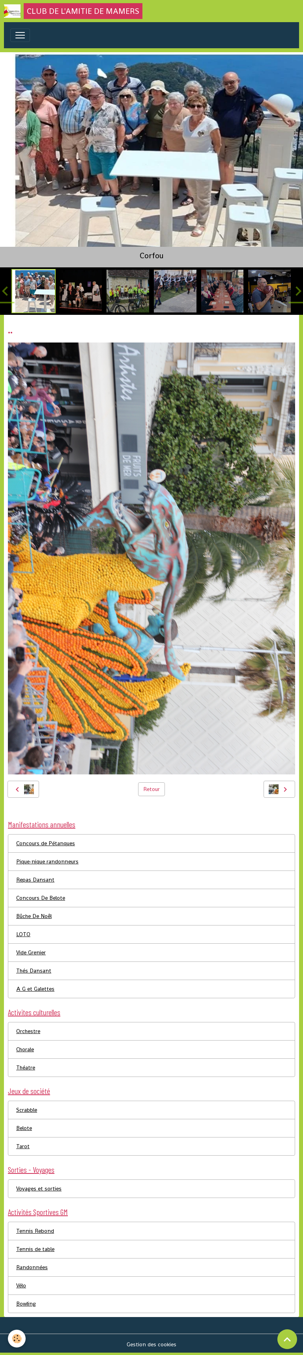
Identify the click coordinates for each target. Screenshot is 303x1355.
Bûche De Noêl (34, 916)
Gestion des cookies (151, 1344)
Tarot (23, 1146)
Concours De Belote (40, 897)
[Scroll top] (287, 1339)
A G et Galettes (35, 988)
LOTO (23, 934)
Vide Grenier (31, 952)
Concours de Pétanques (45, 843)
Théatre (25, 1067)
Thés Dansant (33, 970)
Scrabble (26, 1109)
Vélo (21, 1285)
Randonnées (32, 1267)
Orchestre (28, 1031)
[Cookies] (17, 1338)
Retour (151, 789)
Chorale (25, 1049)
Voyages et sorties (39, 1188)
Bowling (26, 1303)
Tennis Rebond (35, 1230)
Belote (24, 1128)
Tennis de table (35, 1249)
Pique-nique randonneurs (47, 861)
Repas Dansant (35, 879)
